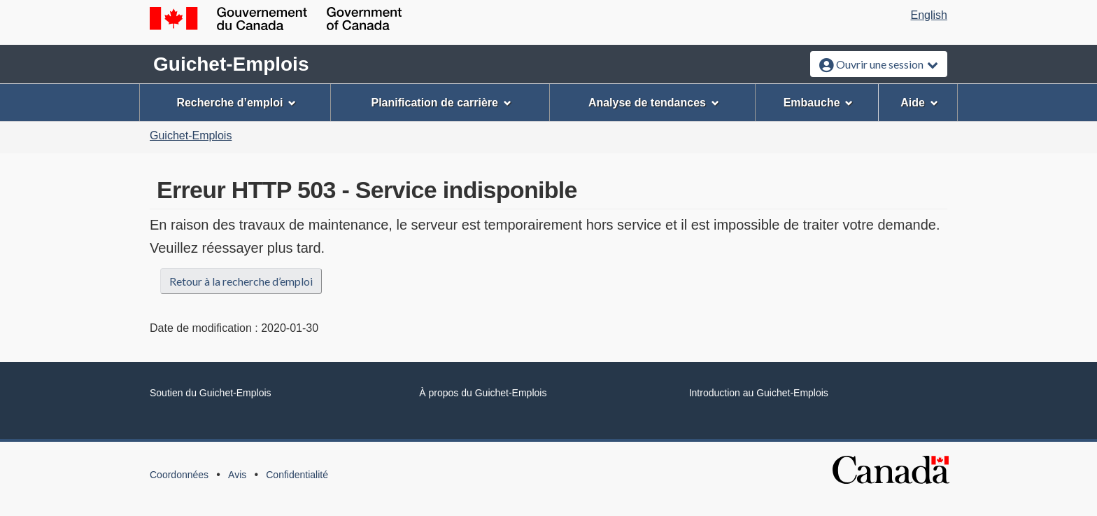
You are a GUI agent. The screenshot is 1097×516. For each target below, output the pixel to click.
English (929, 15)
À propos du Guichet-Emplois (482, 392)
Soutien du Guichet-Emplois (210, 392)
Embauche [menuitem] (819, 103)
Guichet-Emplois (231, 64)
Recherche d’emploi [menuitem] (236, 103)
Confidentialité (297, 474)
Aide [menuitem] (919, 103)
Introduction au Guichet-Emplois (758, 392)
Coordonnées (179, 474)
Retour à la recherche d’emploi (241, 281)
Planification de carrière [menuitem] (441, 103)
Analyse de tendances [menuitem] (653, 103)
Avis (237, 474)
